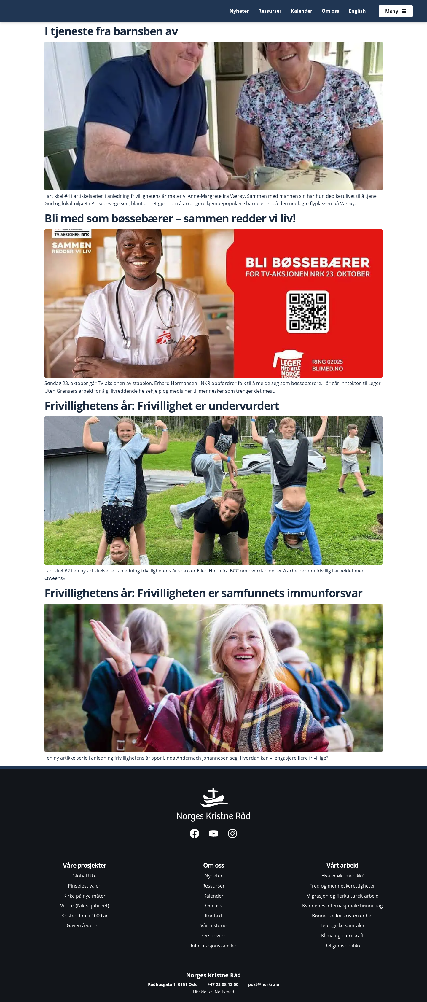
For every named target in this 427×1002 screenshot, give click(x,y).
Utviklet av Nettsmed (213, 992)
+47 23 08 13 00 (223, 984)
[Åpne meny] (396, 11)
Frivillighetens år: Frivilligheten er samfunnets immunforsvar (204, 592)
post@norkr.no (263, 984)
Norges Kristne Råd (213, 975)
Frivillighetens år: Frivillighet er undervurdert (161, 405)
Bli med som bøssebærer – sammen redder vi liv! (169, 218)
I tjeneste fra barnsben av (111, 31)
